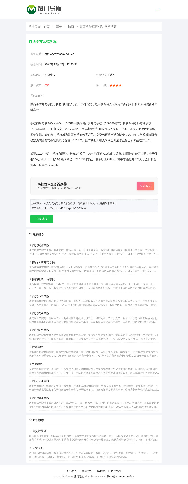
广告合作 (72, 470)
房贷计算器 (37, 431)
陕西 (71, 26)
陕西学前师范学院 (42, 262)
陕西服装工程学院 (42, 279)
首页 (47, 26)
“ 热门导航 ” (58, 203)
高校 (59, 26)
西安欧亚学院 (39, 313)
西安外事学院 (39, 296)
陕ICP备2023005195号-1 (120, 476)
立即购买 (145, 186)
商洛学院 (36, 347)
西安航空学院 (39, 245)
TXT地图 (101, 470)
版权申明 (87, 470)
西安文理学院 (39, 381)
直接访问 (42, 219)
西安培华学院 (39, 330)
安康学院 (36, 364)
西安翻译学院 (39, 398)
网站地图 (116, 470)
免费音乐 (36, 448)
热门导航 (79, 476)
